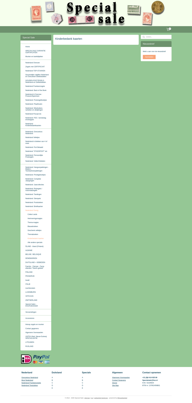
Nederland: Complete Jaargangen (33, 180)
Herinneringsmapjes (35, 218)
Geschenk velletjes (34, 230)
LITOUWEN (29, 342)
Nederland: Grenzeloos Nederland (33, 132)
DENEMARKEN (31, 258)
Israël (27, 280)
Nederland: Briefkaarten (34, 206)
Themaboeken (33, 234)
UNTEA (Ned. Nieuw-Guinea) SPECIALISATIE (36, 337)
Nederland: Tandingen (33, 194)
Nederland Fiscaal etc (33, 114)
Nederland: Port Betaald (34, 147)
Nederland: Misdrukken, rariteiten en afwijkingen (34, 109)
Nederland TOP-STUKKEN (35, 71)
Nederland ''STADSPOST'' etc (36, 151)
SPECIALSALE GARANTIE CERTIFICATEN (35, 52)
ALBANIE (28, 250)
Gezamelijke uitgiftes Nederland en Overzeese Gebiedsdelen (37, 75)
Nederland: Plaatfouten (33, 104)
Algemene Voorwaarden (34, 332)
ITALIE (27, 284)
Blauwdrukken (33, 226)
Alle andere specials (35, 242)
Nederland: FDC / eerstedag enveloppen (35, 119)
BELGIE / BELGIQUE (33, 254)
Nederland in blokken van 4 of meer (36, 142)
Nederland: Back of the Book (35, 90)
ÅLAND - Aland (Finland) (34, 246)
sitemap (87, 398)
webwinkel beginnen (101, 398)
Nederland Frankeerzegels (35, 86)
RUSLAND (29, 346)
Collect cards (32, 214)
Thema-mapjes (33, 222)
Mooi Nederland (27, 380)
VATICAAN (29, 296)
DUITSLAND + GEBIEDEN (35, 262)
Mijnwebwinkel (122, 398)
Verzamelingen (30, 312)
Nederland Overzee (32, 63)
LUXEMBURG (30, 292)
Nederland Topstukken (30, 385)
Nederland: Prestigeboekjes (35, 175)
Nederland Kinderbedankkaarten (33, 124)
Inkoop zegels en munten (34, 324)
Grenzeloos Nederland (30, 377)
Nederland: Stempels (33, 198)
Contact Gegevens (119, 380)
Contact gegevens (32, 328)
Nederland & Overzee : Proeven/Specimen (33, 95)
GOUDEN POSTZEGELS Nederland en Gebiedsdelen (35, 81)
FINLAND (28, 272)
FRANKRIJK (30, 276)
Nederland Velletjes (32, 137)
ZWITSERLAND (31, 300)
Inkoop (114, 383)
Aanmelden (149, 57)
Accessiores (29, 318)
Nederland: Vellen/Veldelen (35, 161)
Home (27, 47)
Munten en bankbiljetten (34, 56)
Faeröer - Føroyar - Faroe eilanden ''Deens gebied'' (34, 267)
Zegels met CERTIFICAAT (35, 67)
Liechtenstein (30, 288)
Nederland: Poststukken (34, 202)
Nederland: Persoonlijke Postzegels (34, 156)
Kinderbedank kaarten (36, 238)
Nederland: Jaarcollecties (34, 185)
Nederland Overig (31, 210)
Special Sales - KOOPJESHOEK (31, 305)
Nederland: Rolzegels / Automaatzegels (33, 189)
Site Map (115, 385)
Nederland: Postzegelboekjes (36, 100)
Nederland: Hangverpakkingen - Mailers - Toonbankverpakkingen (37, 169)
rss (92, 398)
